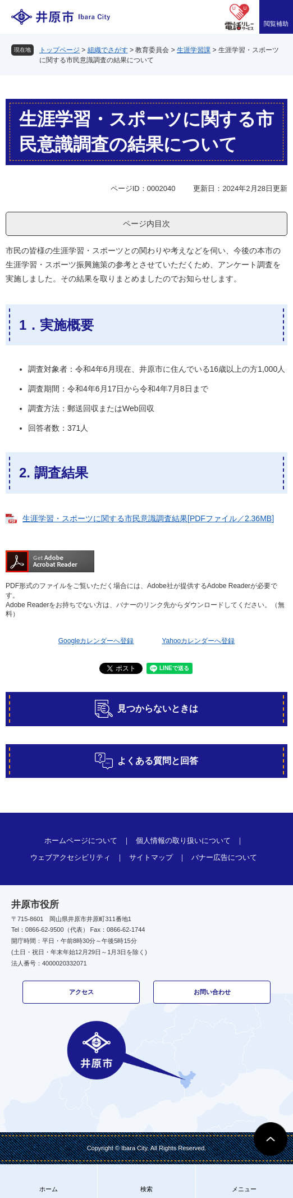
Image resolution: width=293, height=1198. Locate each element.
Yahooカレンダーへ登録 (198, 641)
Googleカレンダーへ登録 (96, 641)
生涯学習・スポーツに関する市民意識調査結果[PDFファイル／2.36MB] (148, 518)
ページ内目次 (146, 223)
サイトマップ (151, 857)
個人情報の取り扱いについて (183, 840)
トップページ (59, 50)
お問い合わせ (212, 992)
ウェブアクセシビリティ (70, 857)
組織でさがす (108, 50)
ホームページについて (80, 840)
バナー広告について (224, 857)
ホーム (48, 1189)
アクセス (81, 992)
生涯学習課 (193, 50)
